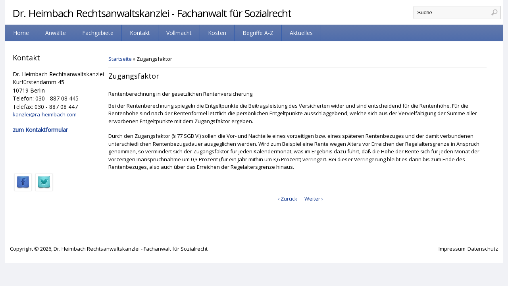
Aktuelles (301, 33)
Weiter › (313, 198)
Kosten (217, 33)
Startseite (120, 58)
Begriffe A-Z (257, 33)
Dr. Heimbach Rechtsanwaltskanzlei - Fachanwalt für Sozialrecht (151, 13)
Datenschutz (483, 248)
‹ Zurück (287, 198)
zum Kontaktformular (40, 129)
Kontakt (140, 33)
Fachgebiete (98, 33)
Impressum (452, 248)
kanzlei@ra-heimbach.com (45, 114)
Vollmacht (179, 33)
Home (21, 33)
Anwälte (55, 33)
